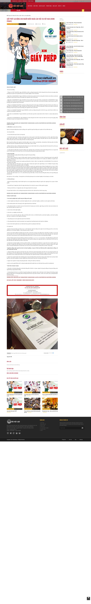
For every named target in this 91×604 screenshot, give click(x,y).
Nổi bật (61, 18)
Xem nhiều (62, 20)
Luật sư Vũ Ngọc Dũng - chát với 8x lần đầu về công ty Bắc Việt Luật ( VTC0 (75, 46)
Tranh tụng (48, 6)
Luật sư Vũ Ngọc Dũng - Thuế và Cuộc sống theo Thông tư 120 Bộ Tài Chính (75, 64)
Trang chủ (14, 1)
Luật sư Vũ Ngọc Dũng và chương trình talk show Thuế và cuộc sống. (75, 32)
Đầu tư (59, 6)
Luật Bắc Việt (62, 152)
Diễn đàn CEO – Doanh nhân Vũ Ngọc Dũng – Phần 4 (74, 40)
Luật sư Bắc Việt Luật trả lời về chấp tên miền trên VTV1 (74, 36)
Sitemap (81, 439)
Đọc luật (55, 6)
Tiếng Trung (30, 1)
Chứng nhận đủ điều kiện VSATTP (11, 411)
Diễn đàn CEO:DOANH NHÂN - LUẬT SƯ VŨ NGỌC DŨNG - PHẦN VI (73, 97)
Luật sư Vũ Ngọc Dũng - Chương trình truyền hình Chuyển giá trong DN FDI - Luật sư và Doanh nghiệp (74, 55)
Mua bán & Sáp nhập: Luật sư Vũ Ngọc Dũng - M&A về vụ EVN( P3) (74, 27)
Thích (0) (9, 353)
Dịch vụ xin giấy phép (14, 24)
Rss (75, 439)
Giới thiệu (30, 6)
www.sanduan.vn (19, 294)
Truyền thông (43, 429)
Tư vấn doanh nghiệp (44, 427)
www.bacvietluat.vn (26, 294)
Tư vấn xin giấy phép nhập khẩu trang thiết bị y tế (50, 394)
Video (64, 6)
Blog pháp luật (43, 424)
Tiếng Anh (25, 1)
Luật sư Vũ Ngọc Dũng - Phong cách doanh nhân (74, 22)
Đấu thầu (36, 6)
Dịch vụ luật (42, 6)
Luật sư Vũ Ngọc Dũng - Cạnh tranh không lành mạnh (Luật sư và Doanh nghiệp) (73, 105)
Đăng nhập (12, 370)
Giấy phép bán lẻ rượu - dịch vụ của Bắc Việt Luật (50, 411)
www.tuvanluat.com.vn (35, 294)
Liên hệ (19, 1)
